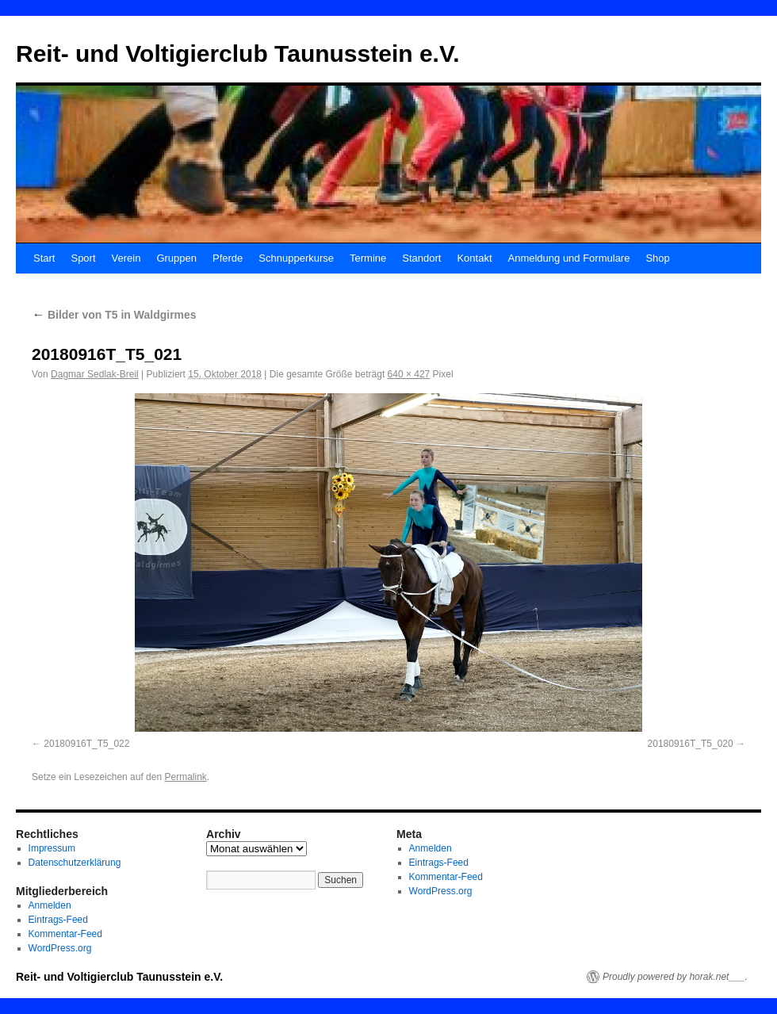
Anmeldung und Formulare (569, 258)
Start (44, 258)
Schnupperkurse (296, 258)
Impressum (52, 848)
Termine (368, 258)
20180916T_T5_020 (690, 743)
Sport (83, 258)
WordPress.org (60, 948)
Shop (657, 258)
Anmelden (50, 905)
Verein (126, 258)
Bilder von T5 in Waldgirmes (114, 314)
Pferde (227, 258)
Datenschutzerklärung (75, 862)
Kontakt (474, 258)
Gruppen (176, 258)
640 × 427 (409, 374)
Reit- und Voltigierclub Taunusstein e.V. (238, 53)
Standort (421, 258)
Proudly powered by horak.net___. (675, 976)
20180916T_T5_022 (86, 743)
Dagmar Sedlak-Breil (95, 374)
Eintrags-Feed (58, 919)
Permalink (185, 777)
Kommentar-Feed (65, 933)
